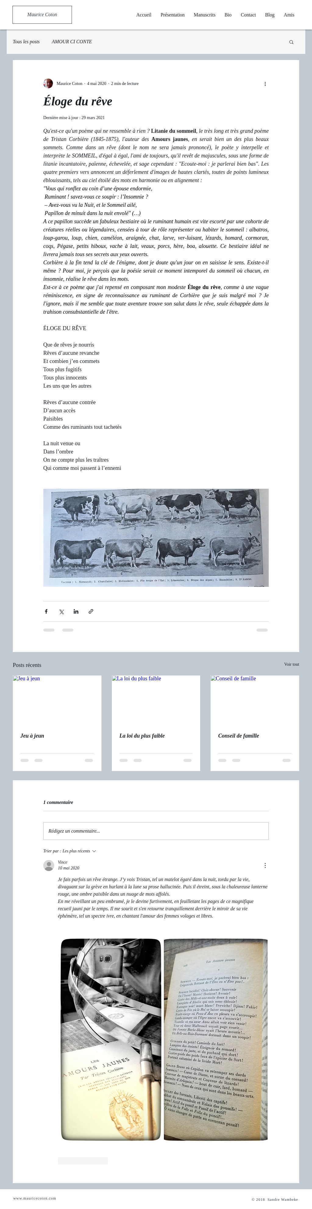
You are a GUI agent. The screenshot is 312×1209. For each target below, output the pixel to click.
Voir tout (291, 664)
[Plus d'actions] (265, 83)
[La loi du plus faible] (156, 700)
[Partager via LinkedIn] (76, 611)
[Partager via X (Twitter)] (61, 611)
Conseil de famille (238, 736)
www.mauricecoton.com (34, 1198)
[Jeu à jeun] (57, 700)
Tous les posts (26, 41)
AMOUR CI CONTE (72, 41)
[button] (291, 41)
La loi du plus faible (142, 736)
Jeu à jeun (32, 736)
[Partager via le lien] (91, 611)
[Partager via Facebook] (46, 611)
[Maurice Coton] (42, 15)
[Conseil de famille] (255, 700)
